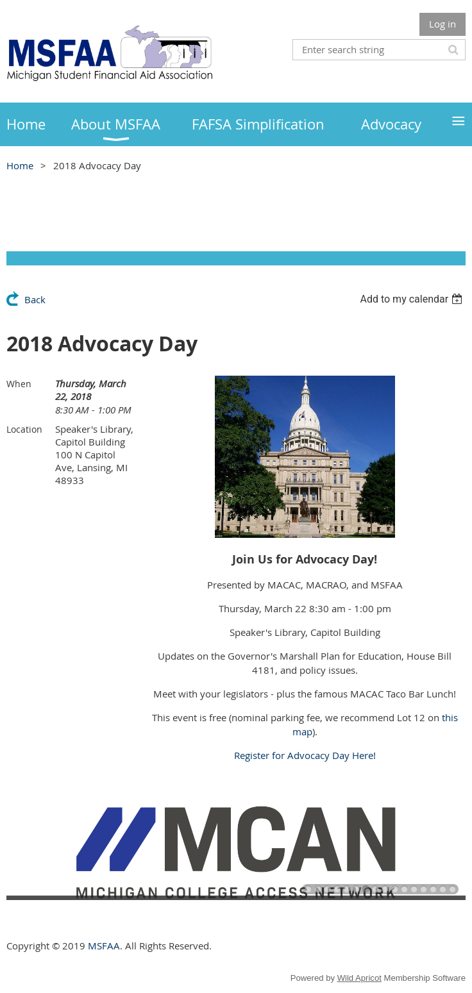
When (18, 384)
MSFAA (104, 945)
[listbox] (413, 299)
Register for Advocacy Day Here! (305, 755)
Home (19, 165)
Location (24, 429)
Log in (442, 23)
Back (35, 299)
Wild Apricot (359, 978)
